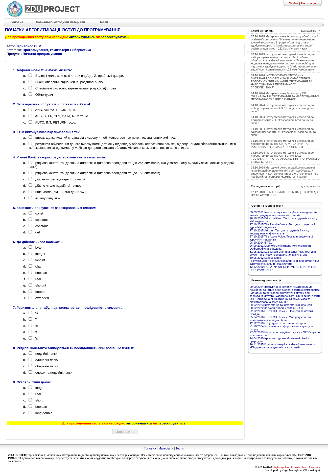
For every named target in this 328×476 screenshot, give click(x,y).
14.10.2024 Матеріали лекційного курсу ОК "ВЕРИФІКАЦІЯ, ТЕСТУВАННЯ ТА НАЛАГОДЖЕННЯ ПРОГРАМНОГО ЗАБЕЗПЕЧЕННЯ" (285, 96)
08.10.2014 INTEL (261, 242)
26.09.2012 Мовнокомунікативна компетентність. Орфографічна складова (281, 247)
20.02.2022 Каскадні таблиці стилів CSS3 (276, 308)
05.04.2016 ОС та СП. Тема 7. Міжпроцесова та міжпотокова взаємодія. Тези (280, 319)
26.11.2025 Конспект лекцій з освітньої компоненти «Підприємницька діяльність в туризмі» (282, 346)
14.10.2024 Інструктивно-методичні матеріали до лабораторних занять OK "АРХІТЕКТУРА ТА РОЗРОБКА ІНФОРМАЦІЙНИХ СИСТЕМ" (282, 143)
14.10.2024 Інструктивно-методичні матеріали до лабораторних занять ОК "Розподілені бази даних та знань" (284, 108)
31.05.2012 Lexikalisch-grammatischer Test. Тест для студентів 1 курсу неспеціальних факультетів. (283, 253)
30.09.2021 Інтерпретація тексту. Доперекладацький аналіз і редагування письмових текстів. (283, 214)
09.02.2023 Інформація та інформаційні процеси (281, 304)
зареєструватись (115, 37)
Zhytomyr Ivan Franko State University (296, 467)
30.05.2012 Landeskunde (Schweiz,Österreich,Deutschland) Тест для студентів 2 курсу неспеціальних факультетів (284, 260)
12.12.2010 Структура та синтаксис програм (278, 323)
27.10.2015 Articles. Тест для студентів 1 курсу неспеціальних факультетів (279, 232)
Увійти (293, 3)
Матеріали (165, 448)
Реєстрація (308, 3)
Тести (180, 448)
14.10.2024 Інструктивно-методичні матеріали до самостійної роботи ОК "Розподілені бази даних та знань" (283, 131)
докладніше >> (310, 30)
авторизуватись (82, 37)
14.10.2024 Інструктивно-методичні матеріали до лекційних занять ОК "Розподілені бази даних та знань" (282, 120)
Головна (150, 448)
